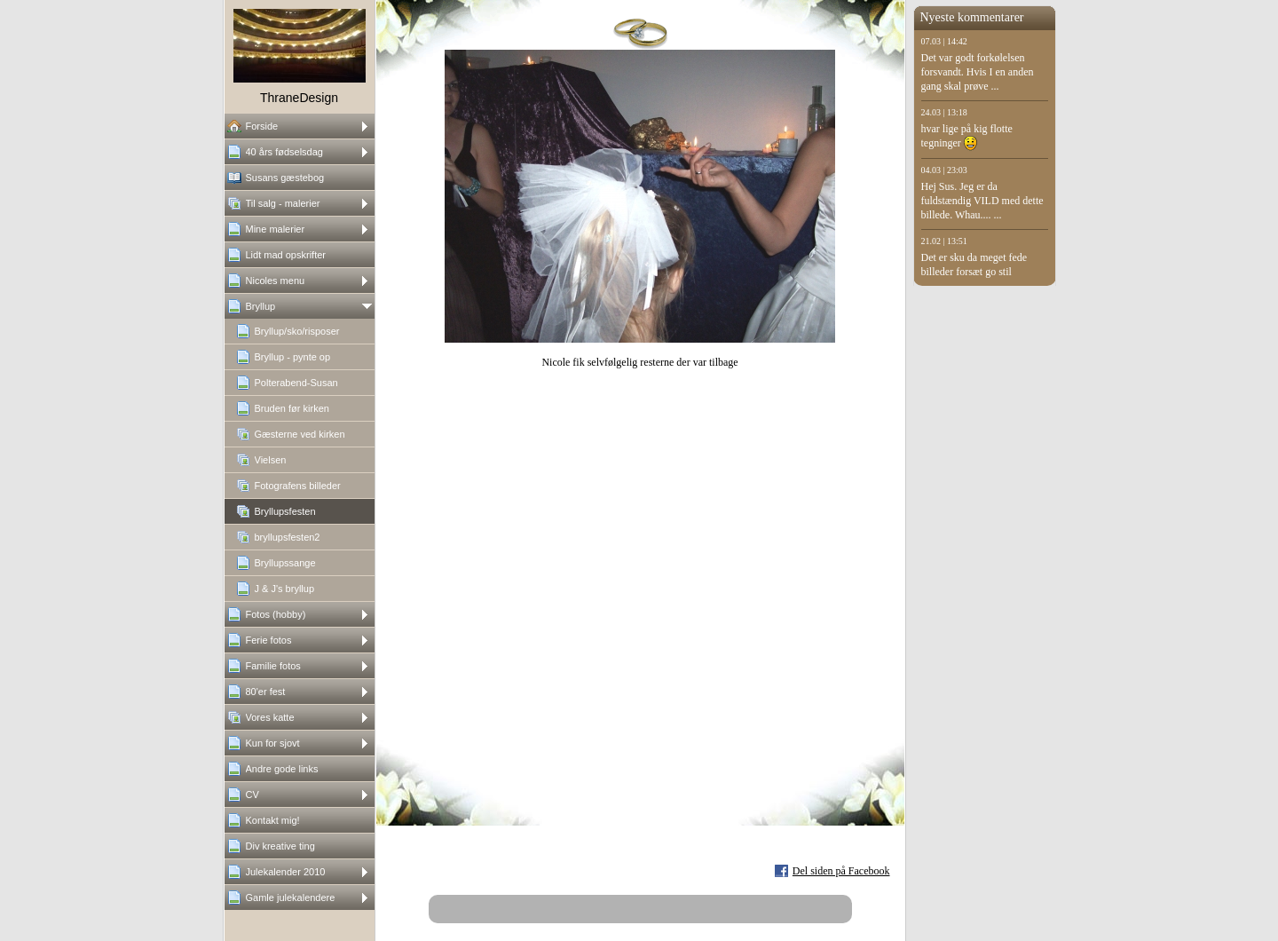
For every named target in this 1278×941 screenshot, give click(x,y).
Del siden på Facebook (841, 871)
